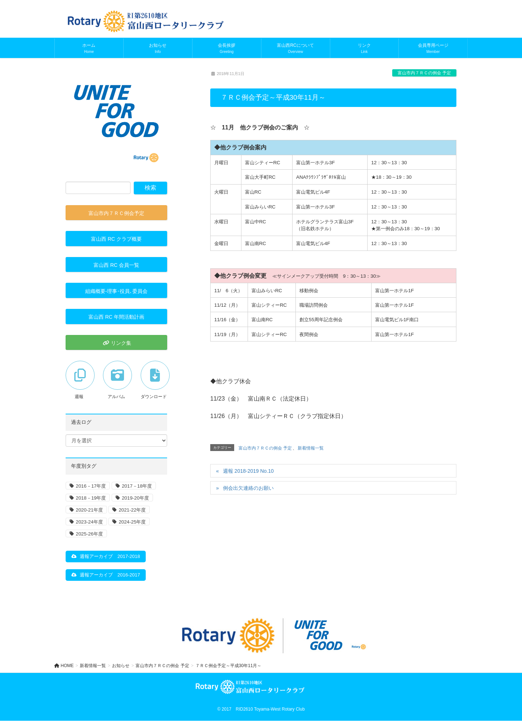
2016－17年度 (91, 486)
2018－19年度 (91, 498)
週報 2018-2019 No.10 (248, 471)
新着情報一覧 (311, 448)
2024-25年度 (132, 522)
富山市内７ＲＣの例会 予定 (424, 72)
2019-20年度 (135, 498)
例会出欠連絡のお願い (248, 488)
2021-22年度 (132, 510)
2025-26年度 (89, 534)
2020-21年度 (89, 510)
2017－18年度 (137, 486)
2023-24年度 (89, 522)
